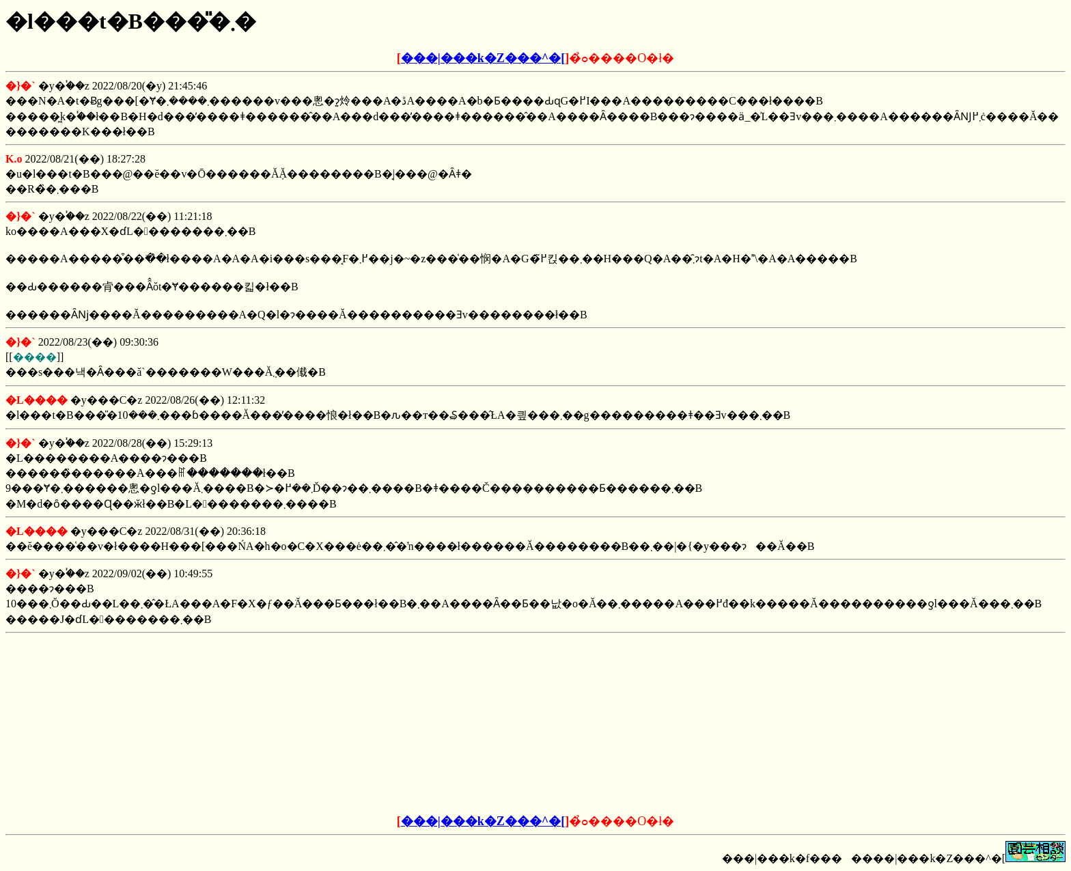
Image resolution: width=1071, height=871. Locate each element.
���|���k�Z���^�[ (483, 58)
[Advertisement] (431, 724)
